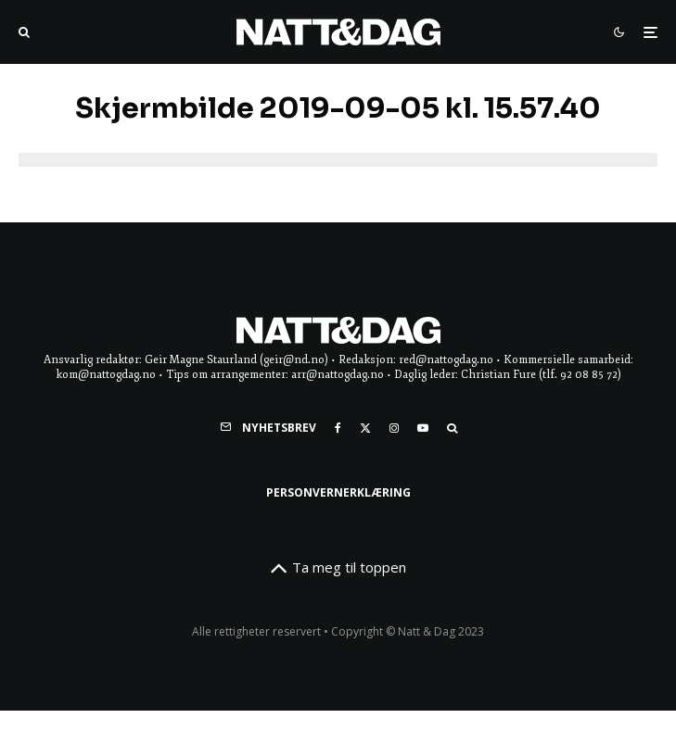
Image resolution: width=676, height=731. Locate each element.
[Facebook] (338, 428)
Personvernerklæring (338, 492)
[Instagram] (394, 428)
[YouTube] (423, 428)
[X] (365, 428)
